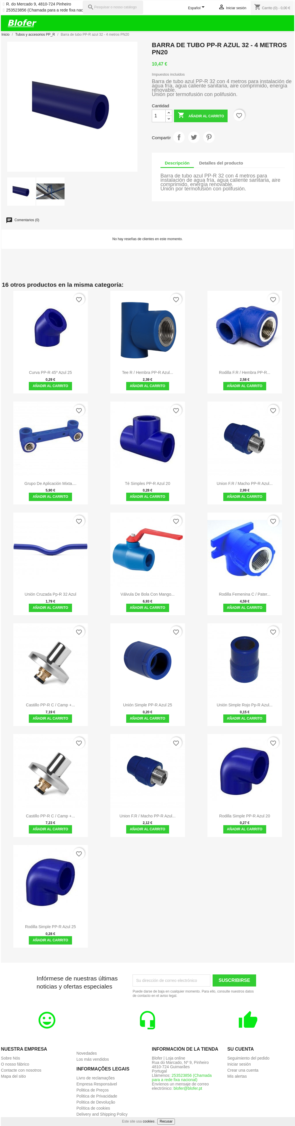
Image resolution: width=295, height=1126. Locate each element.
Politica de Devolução (95, 1102)
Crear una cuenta (242, 1070)
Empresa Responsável (96, 1084)
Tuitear (194, 137)
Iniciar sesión (239, 1064)
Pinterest (209, 137)
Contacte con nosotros (21, 1070)
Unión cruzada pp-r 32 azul (50, 594)
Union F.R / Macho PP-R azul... (245, 483)
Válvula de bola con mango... (147, 594)
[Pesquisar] (113, 7)
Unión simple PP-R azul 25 (147, 705)
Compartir (179, 137)
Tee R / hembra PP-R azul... (147, 372)
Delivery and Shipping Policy (101, 1114)
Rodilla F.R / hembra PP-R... (244, 372)
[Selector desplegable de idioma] (197, 8)
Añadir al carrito (201, 116)
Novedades (86, 1053)
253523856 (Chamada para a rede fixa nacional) (49, 10)
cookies (149, 1121)
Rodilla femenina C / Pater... (245, 594)
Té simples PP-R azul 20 (147, 483)
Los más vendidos (92, 1059)
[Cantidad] (159, 116)
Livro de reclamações (95, 1078)
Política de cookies (93, 1108)
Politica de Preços (92, 1090)
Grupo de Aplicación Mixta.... (50, 483)
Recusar (166, 1121)
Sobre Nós (10, 1058)
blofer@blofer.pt (188, 1088)
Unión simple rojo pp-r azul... (245, 705)
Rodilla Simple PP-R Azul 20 (244, 816)
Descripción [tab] (177, 162)
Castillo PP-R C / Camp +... (50, 705)
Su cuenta (240, 1049)
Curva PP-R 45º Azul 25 (50, 372)
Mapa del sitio (13, 1076)
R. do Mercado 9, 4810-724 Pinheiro (38, 4)
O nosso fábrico (15, 1064)
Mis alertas (237, 1076)
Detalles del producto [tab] (221, 162)
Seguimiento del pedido (248, 1058)
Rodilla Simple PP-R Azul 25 (50, 926)
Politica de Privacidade (96, 1096)
